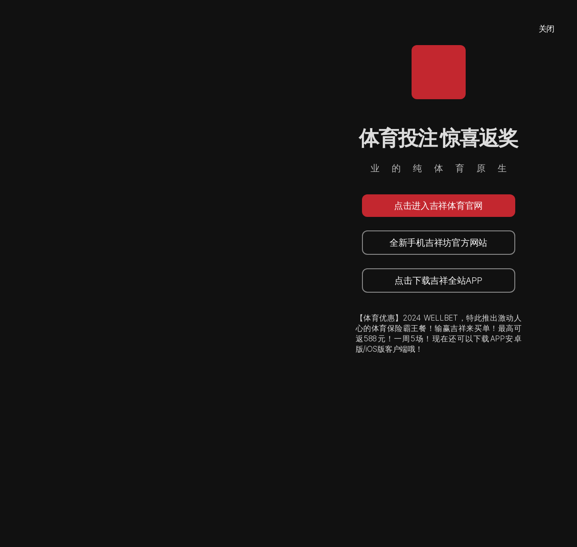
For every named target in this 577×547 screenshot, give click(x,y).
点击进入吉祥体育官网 (438, 205)
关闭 (546, 28)
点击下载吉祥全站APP (438, 280)
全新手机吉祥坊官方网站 (438, 242)
